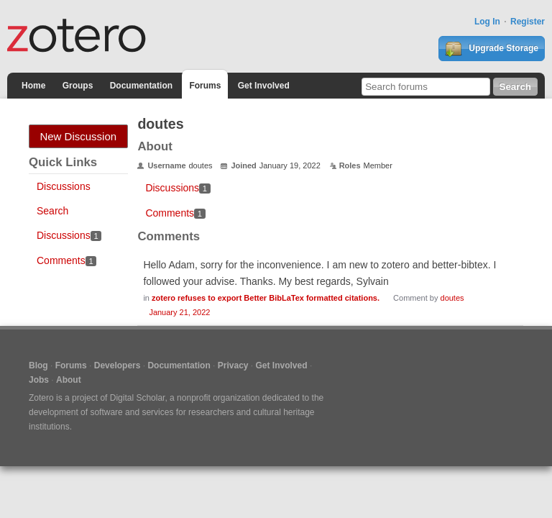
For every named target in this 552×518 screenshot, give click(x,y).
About (68, 380)
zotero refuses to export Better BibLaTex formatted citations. (266, 298)
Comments (66, 260)
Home (33, 86)
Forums (205, 86)
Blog (38, 365)
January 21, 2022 (179, 312)
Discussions (64, 186)
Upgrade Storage (491, 49)
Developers (117, 365)
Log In (487, 22)
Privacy (233, 365)
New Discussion (78, 136)
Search (52, 211)
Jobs (39, 380)
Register (527, 22)
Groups (78, 86)
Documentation (141, 86)
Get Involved (264, 86)
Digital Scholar (137, 398)
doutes (452, 298)
